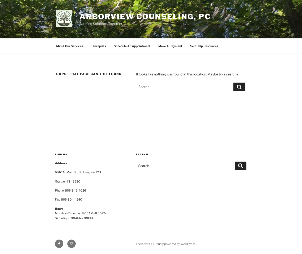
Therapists (98, 46)
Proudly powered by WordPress (174, 244)
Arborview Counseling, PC (145, 16)
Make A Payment (170, 46)
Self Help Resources (204, 46)
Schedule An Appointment (132, 46)
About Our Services (69, 46)
